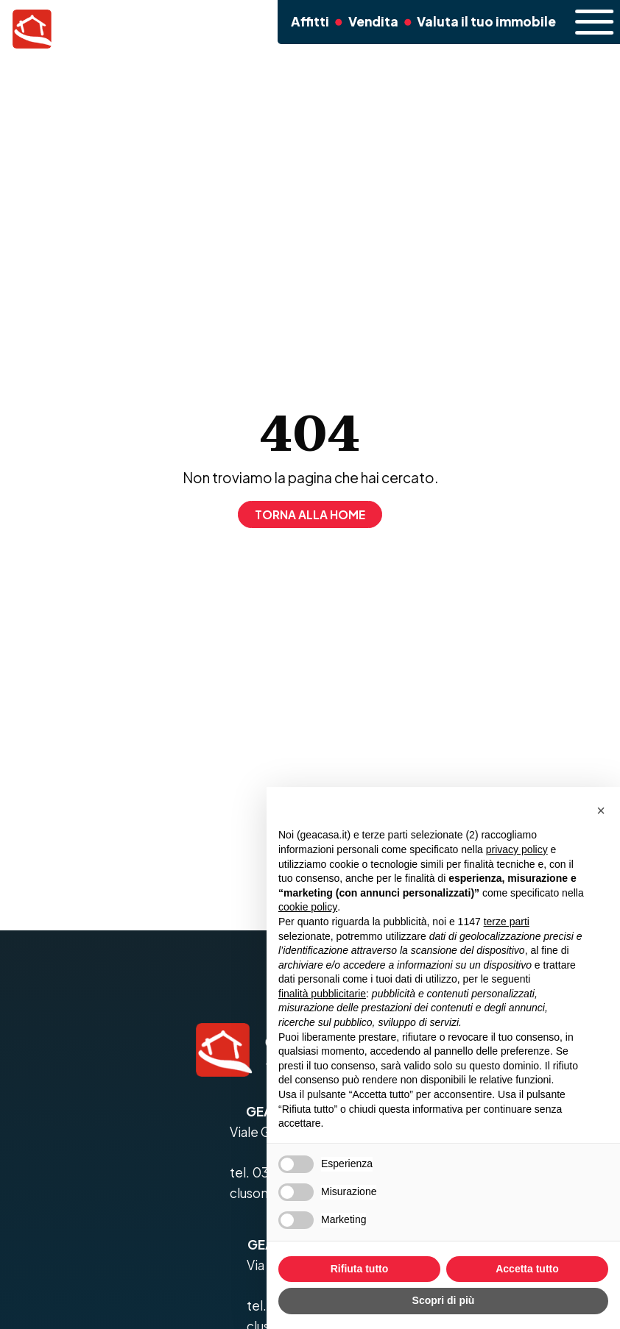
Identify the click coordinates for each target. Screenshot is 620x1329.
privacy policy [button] (517, 849)
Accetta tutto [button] (527, 1269)
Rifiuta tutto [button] (360, 1269)
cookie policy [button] (307, 907)
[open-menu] (585, 22)
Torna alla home (310, 514)
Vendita (368, 21)
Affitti (305, 21)
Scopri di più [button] (443, 1300)
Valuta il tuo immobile (477, 21)
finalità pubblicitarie (322, 994)
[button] (601, 810)
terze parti (506, 921)
